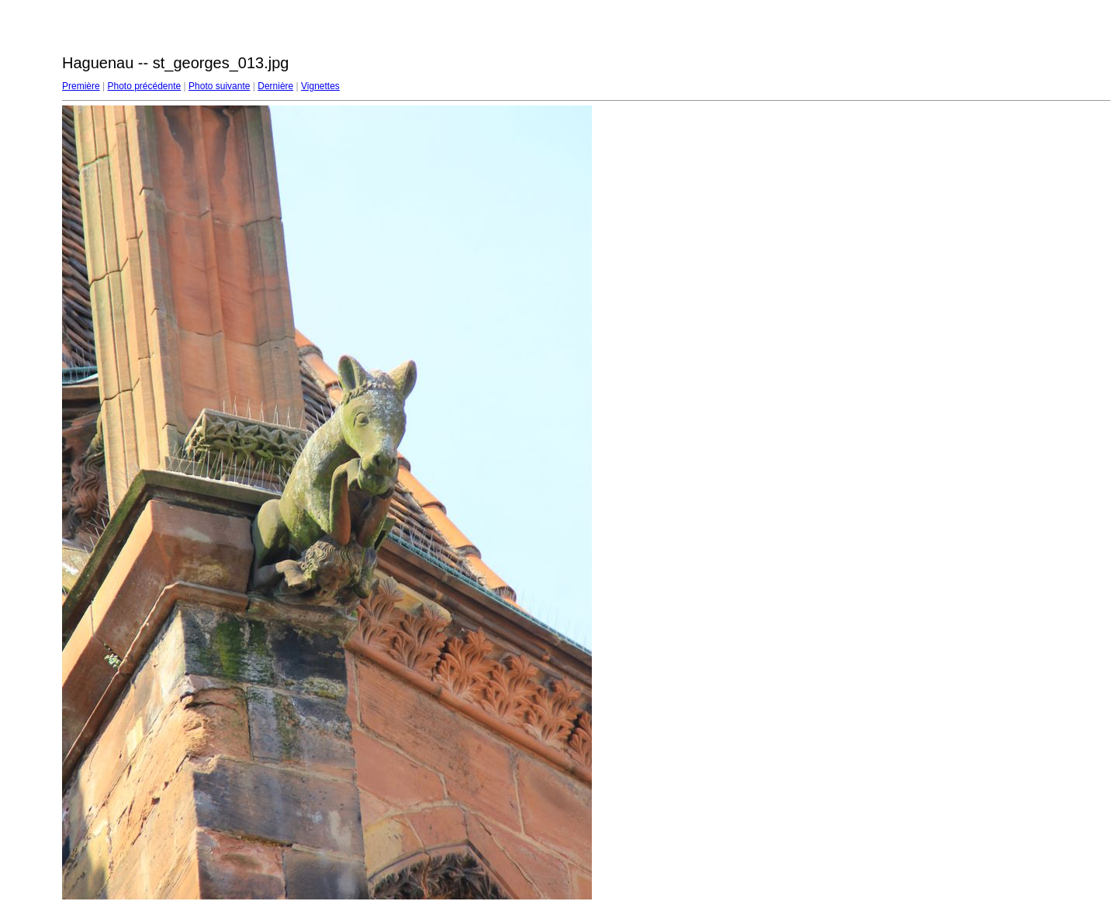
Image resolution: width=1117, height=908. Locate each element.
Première (81, 86)
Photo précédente (144, 86)
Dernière (275, 86)
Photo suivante (219, 86)
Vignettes (320, 86)
